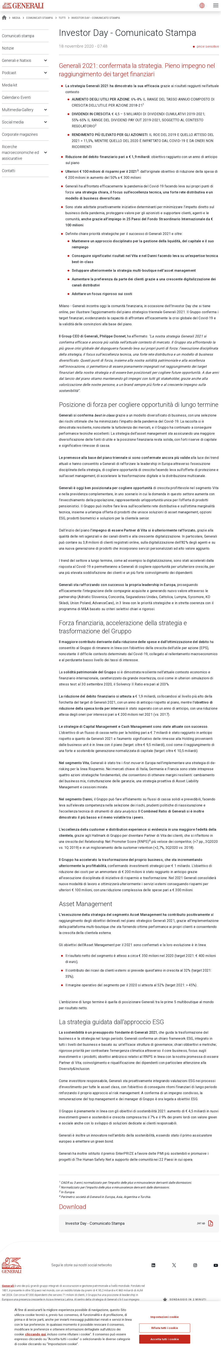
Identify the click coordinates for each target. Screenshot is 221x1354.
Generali (8, 1285)
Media (16, 17)
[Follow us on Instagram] (195, 1265)
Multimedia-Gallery (17, 109)
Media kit (9, 85)
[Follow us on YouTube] (216, 1265)
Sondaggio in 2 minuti (184, 1299)
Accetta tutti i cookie (164, 1339)
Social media (13, 122)
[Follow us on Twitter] (174, 1265)
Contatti (8, 170)
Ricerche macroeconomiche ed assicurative (20, 152)
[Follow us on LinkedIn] (153, 1265)
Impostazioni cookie (164, 1317)
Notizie (8, 48)
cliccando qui (35, 1334)
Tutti (62, 17)
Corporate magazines (20, 134)
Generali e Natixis (16, 60)
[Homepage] (4, 18)
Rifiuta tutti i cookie (164, 1328)
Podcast (9, 72)
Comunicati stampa (39, 17)
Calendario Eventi (16, 97)
